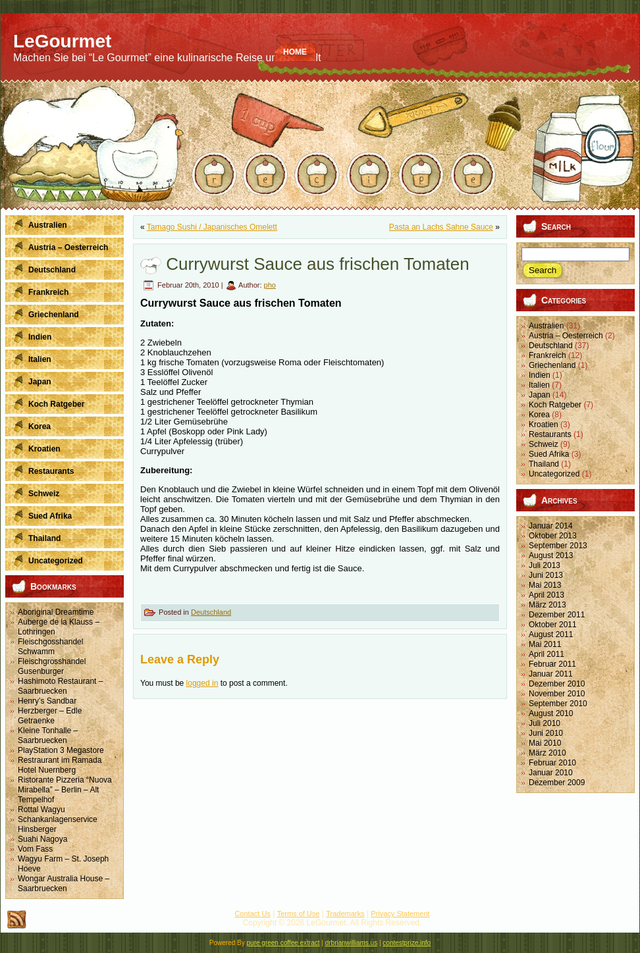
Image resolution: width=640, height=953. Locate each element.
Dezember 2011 (557, 614)
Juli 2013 (544, 565)
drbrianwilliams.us (351, 942)
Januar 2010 (551, 772)
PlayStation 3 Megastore (61, 750)
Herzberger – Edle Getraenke (50, 715)
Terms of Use (298, 913)
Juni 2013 (546, 575)
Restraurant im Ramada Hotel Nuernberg (59, 765)
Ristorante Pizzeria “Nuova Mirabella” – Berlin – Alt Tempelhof (65, 789)
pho (270, 285)
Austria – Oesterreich (566, 335)
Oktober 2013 (553, 535)
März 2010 (547, 753)
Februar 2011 (552, 664)
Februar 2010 (552, 762)
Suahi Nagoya (42, 839)
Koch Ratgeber (555, 404)
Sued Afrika (549, 454)
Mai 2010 (545, 743)
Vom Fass (35, 849)
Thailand (544, 464)
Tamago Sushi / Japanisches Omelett (212, 227)
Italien (539, 385)
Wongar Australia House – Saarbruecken (63, 883)
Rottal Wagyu (41, 809)
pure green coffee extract (283, 942)
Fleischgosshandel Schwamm (50, 646)
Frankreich (547, 355)
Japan (539, 394)
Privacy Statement (400, 913)
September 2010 (558, 703)
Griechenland (552, 365)
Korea (539, 414)
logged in (202, 683)
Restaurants (550, 434)
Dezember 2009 (557, 782)
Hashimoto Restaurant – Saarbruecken (60, 686)
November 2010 (557, 693)
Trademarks (345, 913)
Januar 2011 (551, 674)
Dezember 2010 (557, 683)
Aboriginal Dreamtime (55, 612)
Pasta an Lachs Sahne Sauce (441, 227)
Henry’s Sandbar (47, 701)
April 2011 (546, 654)
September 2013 (558, 545)
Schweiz (543, 444)
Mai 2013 (545, 585)
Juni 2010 (546, 733)
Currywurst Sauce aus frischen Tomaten (317, 264)
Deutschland (211, 612)
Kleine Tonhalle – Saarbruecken (48, 735)
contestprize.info (407, 942)
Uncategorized (554, 473)
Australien (546, 325)
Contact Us (252, 913)
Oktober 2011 (553, 624)
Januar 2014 (551, 525)
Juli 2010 (544, 723)
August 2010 (551, 713)
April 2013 (546, 595)
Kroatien (543, 424)
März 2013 (547, 604)
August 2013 (551, 555)
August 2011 (551, 634)
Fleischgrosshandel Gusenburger (52, 666)
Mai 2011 (545, 644)
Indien (539, 375)
